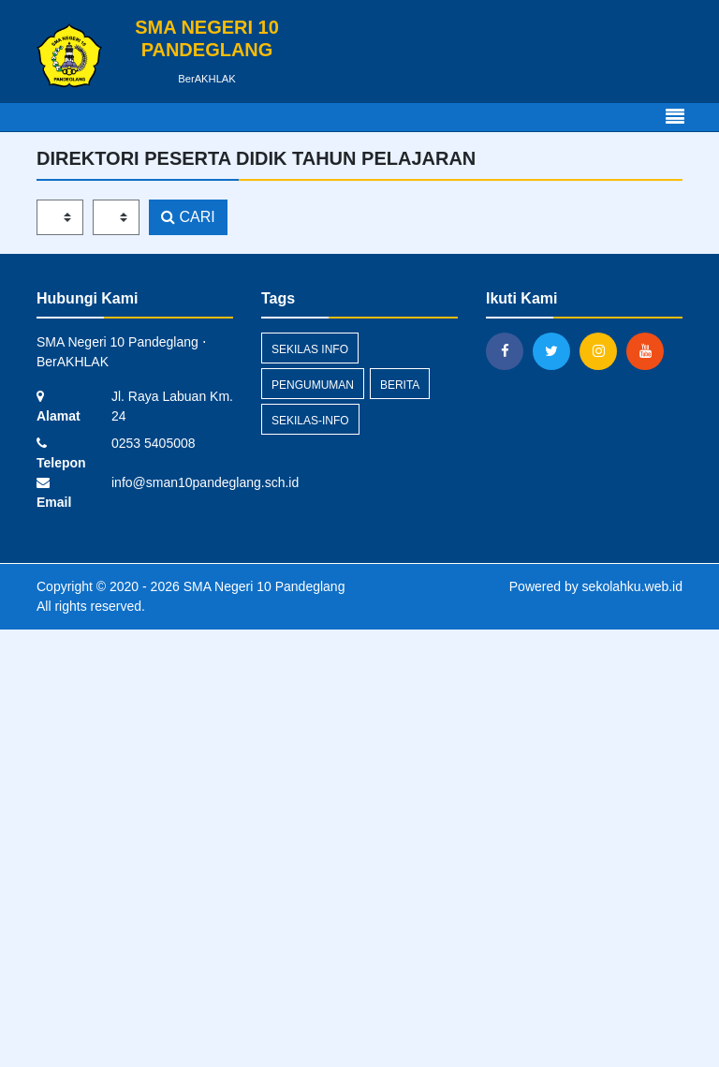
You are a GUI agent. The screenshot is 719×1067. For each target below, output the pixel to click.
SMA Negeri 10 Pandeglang (262, 586)
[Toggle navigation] (675, 117)
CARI (188, 217)
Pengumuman (312, 385)
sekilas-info (310, 420)
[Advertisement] (359, 845)
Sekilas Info (309, 349)
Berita (399, 385)
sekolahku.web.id (632, 586)
